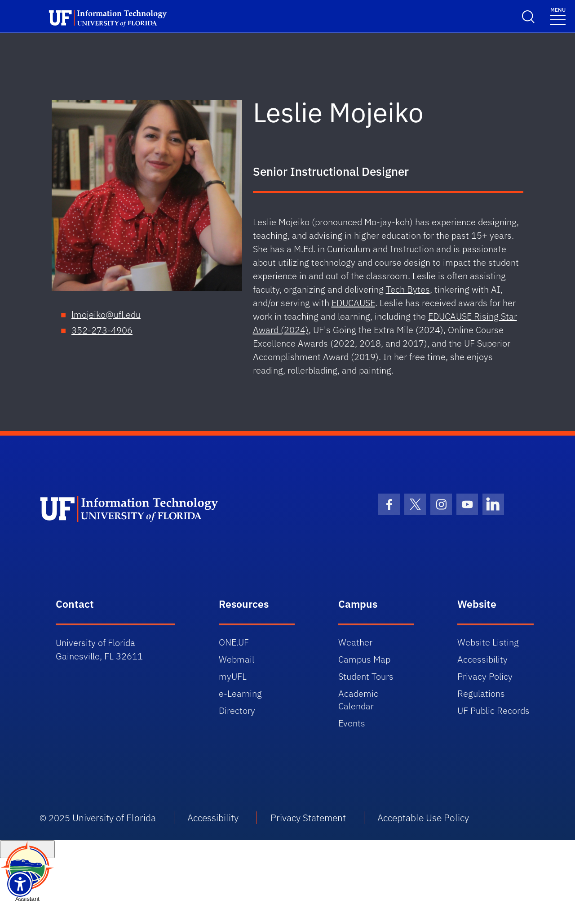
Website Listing (488, 642)
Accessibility (482, 659)
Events (351, 723)
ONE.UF (234, 642)
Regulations (481, 693)
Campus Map (364, 659)
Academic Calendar (358, 699)
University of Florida (114, 817)
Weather (355, 642)
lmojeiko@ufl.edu (106, 314)
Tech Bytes (408, 289)
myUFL (233, 676)
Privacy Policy (485, 676)
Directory (237, 710)
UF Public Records (493, 710)
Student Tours (366, 676)
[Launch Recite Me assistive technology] (20, 884)
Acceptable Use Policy (423, 817)
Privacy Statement (308, 817)
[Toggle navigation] (558, 15)
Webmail (236, 659)
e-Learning (240, 693)
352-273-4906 (102, 330)
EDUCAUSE (353, 303)
